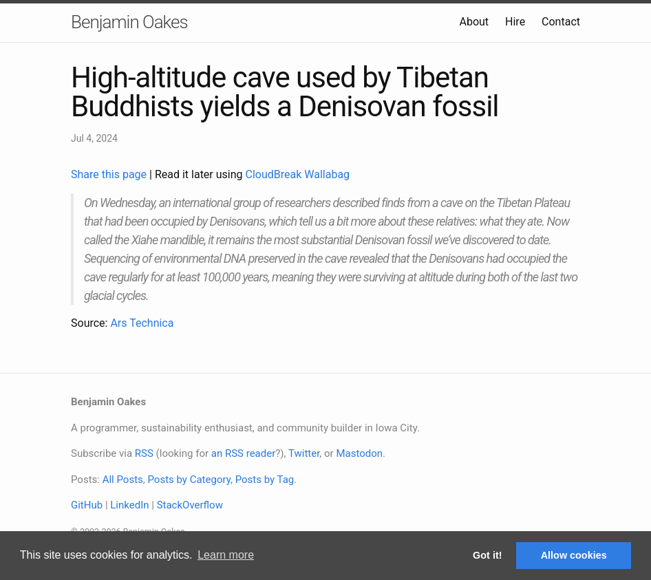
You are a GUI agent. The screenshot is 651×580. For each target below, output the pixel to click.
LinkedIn (129, 505)
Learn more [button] (226, 555)
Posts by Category (188, 479)
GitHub (87, 505)
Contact (561, 21)
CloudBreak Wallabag (298, 174)
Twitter (303, 453)
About (474, 21)
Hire (515, 21)
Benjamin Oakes (129, 22)
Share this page (110, 174)
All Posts (123, 479)
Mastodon (359, 453)
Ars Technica (141, 323)
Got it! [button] (487, 555)
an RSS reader (243, 453)
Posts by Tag (265, 479)
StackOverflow (190, 505)
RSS (144, 453)
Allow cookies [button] (574, 555)
